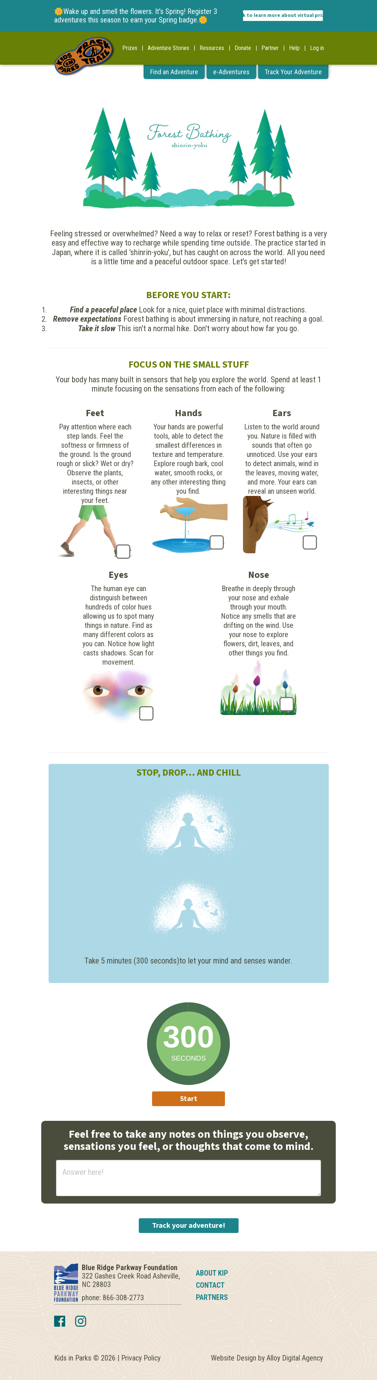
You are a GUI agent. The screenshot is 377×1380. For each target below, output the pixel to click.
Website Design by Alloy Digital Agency (267, 1358)
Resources (212, 47)
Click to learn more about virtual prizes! (283, 15)
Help (294, 47)
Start (188, 1099)
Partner (270, 47)
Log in (317, 47)
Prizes (129, 47)
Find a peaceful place (103, 309)
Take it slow (97, 328)
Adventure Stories (168, 47)
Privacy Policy (141, 1358)
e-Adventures (231, 72)
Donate (243, 47)
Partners (212, 1297)
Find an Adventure (174, 72)
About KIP (212, 1273)
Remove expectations (87, 318)
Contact (210, 1285)
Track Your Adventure (293, 72)
